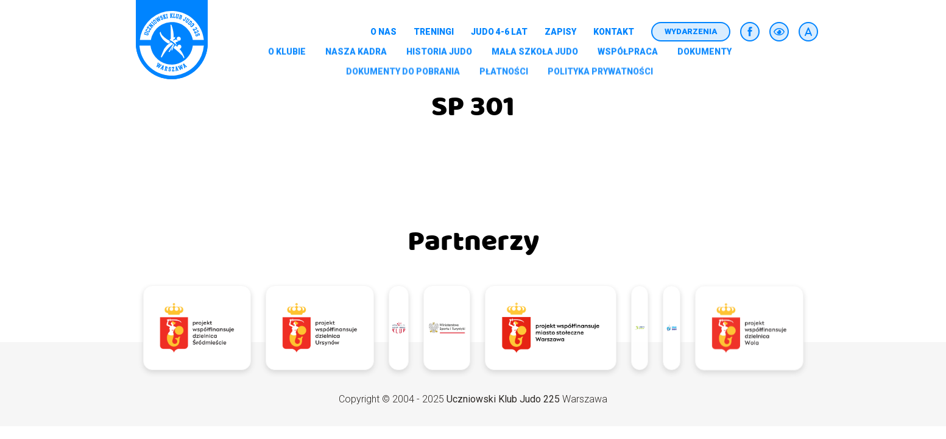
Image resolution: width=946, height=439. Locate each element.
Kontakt (613, 32)
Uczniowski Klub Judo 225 (503, 399)
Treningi (434, 32)
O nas (383, 32)
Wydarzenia (691, 31)
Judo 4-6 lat (499, 32)
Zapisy (560, 32)
